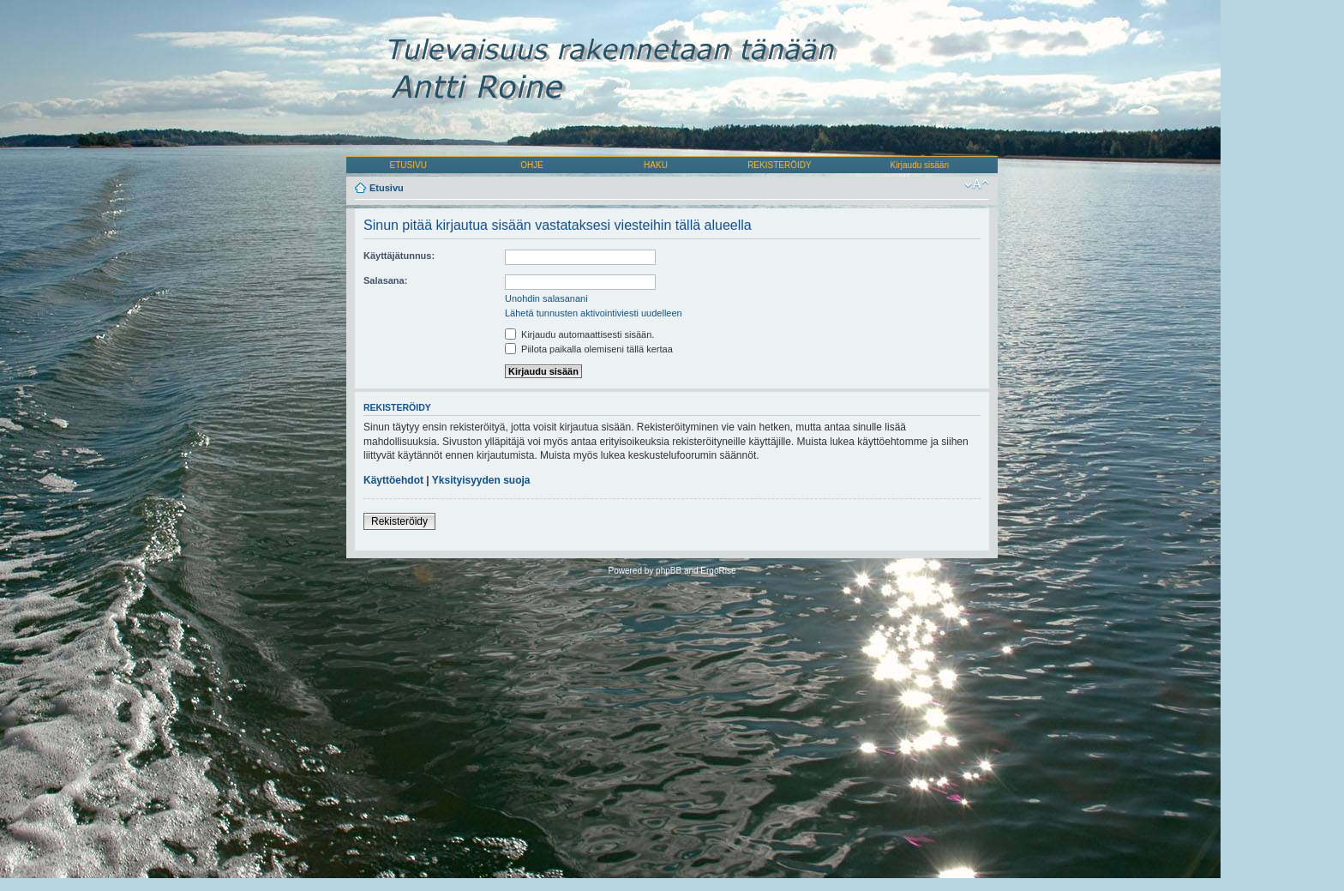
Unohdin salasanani (546, 298)
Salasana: (385, 280)
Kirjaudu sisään (920, 165)
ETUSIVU (408, 165)
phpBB (668, 570)
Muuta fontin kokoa (976, 184)
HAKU (656, 165)
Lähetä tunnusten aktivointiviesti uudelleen (593, 313)
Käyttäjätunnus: (399, 255)
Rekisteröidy (399, 521)
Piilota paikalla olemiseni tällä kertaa (589, 349)
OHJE (531, 165)
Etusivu (386, 188)
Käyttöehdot (393, 480)
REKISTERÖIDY (779, 165)
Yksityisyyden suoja (481, 480)
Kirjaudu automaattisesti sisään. (579, 334)
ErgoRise (717, 570)
